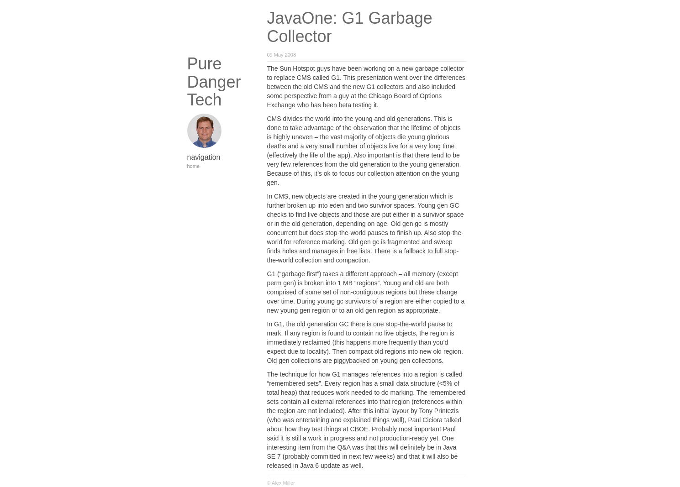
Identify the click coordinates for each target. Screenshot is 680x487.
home (193, 166)
